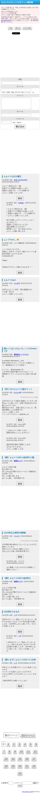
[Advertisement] (20, 57)
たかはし (21, 203)
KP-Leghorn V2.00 (27, 791)
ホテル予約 (27, 28)
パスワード (23, 783)
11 (28, 751)
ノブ (15, 615)
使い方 (18, 28)
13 (6, 758)
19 (13, 766)
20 (20, 766)
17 (34, 758)
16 (27, 758)
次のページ (28, 735)
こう (15, 663)
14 (13, 758)
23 (20, 773)
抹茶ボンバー (18, 461)
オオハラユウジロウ (20, 180)
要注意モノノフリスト (21, 354)
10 (21, 751)
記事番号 (7, 783)
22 (34, 766)
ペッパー (17, 536)
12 (35, 751)
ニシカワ (17, 283)
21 (27, 766)
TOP (10, 28)
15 (20, 758)
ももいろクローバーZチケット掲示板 (17, 2)
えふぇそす (17, 392)
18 (6, 766)
